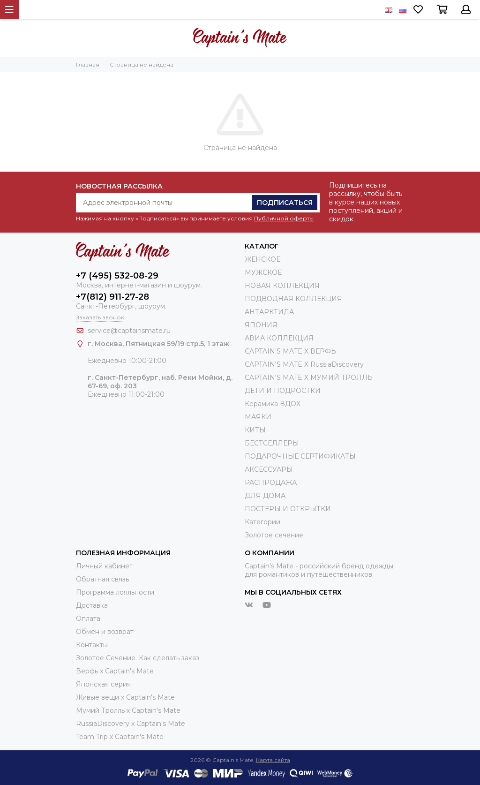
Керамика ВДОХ (272, 404)
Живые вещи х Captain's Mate (125, 697)
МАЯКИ (258, 417)
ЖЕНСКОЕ (262, 259)
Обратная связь (102, 579)
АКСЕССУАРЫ (269, 469)
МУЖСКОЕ (263, 272)
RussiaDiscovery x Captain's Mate (130, 723)
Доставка (92, 605)
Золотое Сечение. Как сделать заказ (137, 658)
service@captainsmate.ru (129, 330)
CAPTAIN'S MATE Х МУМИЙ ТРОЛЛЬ (309, 377)
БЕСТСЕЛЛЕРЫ (272, 443)
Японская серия (103, 684)
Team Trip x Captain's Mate (120, 736)
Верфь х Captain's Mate (115, 671)
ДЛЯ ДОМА (265, 495)
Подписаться (285, 202)
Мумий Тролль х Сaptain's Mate (128, 710)
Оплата (88, 618)
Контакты (92, 645)
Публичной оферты (284, 218)
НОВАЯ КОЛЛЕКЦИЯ (282, 285)
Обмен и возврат (105, 631)
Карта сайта (273, 759)
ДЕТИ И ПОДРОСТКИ (283, 390)
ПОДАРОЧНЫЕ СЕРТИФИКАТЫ (300, 456)
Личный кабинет (104, 566)
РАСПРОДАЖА (271, 482)
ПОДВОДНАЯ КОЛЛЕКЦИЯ (293, 298)
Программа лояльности (115, 592)
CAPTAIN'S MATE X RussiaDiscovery (304, 364)
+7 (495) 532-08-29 (117, 276)
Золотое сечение (274, 535)
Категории (262, 522)
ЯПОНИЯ (261, 325)
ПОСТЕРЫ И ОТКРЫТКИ (288, 509)
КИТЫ (255, 430)
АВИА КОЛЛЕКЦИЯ (279, 338)
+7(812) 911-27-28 (112, 297)
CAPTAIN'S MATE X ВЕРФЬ (290, 351)
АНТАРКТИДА (269, 312)
